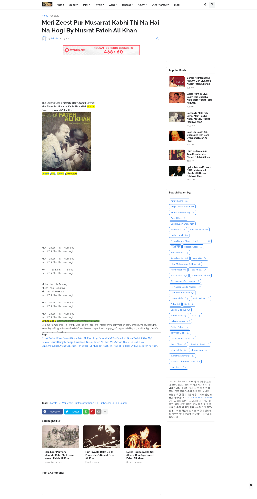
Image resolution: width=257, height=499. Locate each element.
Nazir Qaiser (179, 275)
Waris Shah (178, 344)
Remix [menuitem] (98, 4)
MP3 (53, 173)
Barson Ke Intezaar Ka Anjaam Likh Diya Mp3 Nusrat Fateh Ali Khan (199, 81)
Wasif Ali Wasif (200, 344)
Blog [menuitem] (176, 4)
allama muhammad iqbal (185, 361)
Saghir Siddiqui (180, 310)
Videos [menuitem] (73, 4)
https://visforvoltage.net (199, 397)
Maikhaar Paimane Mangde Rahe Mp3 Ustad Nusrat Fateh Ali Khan (60, 455)
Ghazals (54, 16)
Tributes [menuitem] (126, 4)
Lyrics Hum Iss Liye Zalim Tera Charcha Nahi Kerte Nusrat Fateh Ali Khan (199, 98)
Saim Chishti (179, 315)
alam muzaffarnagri (182, 356)
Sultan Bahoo (179, 327)
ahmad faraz (199, 350)
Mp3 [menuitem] (85, 4)
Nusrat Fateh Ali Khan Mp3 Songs (104, 342)
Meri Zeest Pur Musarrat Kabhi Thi (80, 403)
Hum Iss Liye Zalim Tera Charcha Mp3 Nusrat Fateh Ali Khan (198, 154)
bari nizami (178, 367)
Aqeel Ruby (178, 218)
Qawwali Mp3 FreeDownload (112, 338)
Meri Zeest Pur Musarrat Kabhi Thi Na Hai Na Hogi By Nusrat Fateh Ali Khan (117, 346)
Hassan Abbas (193, 247)
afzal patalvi (178, 350)
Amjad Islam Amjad (182, 206)
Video (45, 173)
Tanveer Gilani (180, 333)
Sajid (196, 315)
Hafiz (175, 247)
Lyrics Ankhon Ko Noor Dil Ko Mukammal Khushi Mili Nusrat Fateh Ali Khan (199, 172)
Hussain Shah (179, 252)
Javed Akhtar (179, 258)
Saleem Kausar (180, 321)
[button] (205, 5)
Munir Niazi (178, 270)
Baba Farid (178, 229)
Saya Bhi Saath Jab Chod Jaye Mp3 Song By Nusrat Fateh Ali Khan (198, 136)
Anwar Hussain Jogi (182, 212)
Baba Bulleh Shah (182, 224)
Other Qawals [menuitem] (160, 4)
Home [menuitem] (60, 4)
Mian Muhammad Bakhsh (185, 264)
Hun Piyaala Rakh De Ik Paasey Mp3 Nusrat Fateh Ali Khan (100, 455)
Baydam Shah (199, 229)
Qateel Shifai (179, 298)
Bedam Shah (179, 235)
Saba (175, 304)
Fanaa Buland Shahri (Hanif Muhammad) (190, 241)
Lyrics (60, 173)
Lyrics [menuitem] (112, 4)
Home (45, 16)
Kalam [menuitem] (141, 4)
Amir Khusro (179, 201)
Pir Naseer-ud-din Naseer (113, 403)
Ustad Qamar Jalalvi (182, 338)
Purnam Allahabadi (182, 292)
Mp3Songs (53, 346)
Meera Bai (199, 258)
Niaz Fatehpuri (200, 275)
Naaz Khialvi (198, 270)
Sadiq (189, 304)
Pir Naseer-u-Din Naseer (185, 281)
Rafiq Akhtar (201, 298)
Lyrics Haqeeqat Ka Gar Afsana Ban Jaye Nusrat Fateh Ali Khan (140, 455)
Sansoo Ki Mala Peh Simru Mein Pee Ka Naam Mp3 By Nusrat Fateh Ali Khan (198, 117)
